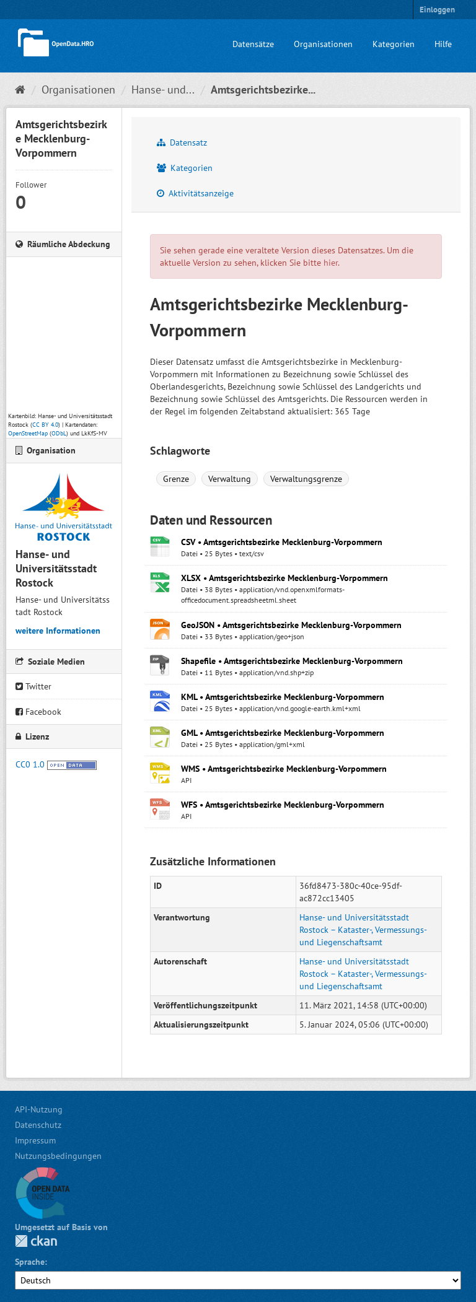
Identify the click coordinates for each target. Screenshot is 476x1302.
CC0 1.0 (30, 764)
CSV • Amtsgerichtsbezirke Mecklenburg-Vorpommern (281, 542)
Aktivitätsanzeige (195, 193)
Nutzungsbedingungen (58, 1155)
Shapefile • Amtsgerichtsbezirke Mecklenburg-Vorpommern (292, 660)
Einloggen (437, 9)
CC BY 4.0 (45, 425)
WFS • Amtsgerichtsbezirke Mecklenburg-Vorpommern (282, 804)
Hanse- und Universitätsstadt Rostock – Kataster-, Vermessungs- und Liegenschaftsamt (362, 930)
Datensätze (253, 44)
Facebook (38, 711)
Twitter (33, 686)
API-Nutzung (39, 1109)
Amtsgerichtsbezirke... (263, 89)
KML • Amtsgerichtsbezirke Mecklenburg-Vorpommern (282, 696)
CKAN (36, 1240)
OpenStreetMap (28, 433)
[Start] (20, 89)
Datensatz (182, 142)
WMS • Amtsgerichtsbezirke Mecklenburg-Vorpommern (284, 768)
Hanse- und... (163, 89)
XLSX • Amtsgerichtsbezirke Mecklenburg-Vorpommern (284, 577)
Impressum (35, 1140)
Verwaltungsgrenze (306, 478)
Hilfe (443, 44)
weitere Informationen (57, 630)
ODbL (58, 433)
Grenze (176, 478)
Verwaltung (229, 478)
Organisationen (323, 44)
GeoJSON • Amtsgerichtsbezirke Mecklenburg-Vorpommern (291, 625)
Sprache (30, 1261)
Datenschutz (38, 1124)
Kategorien (393, 44)
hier (331, 262)
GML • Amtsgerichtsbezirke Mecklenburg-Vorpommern (282, 732)
